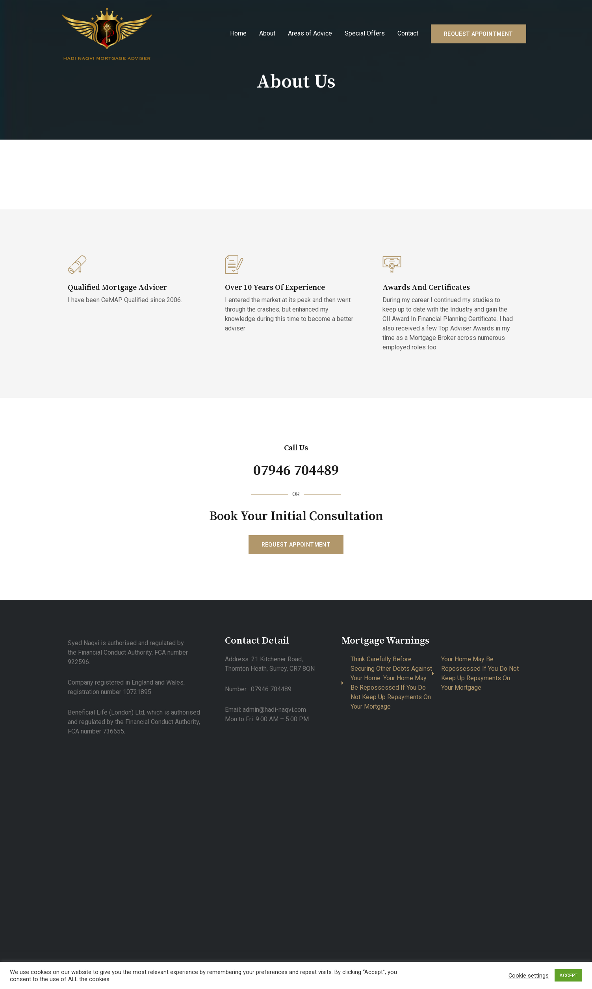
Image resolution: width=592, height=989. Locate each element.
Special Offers (365, 33)
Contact (407, 33)
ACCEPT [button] (568, 975)
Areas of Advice (310, 33)
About (267, 33)
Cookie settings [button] (528, 975)
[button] (296, 544)
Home (238, 33)
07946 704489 (296, 470)
